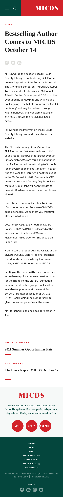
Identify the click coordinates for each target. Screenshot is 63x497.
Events (31, 443)
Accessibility (31, 467)
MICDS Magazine (31, 455)
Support (45, 426)
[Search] (13, 8)
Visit (18, 426)
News (31, 447)
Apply (31, 426)
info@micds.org (40, 476)
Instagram (35, 490)
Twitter (13, 63)
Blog (31, 451)
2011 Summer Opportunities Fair (28, 349)
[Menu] (7, 8)
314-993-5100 (21, 476)
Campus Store (32, 459)
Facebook (7, 63)
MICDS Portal (31, 463)
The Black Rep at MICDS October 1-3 (31, 372)
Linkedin (19, 63)
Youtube (41, 490)
